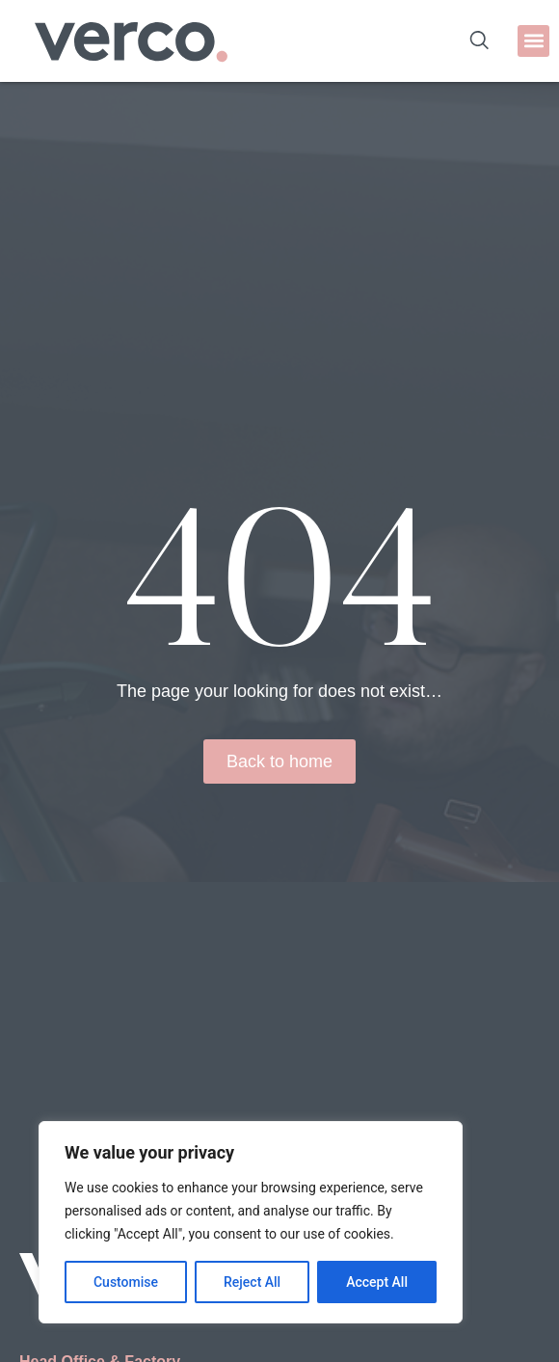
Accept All (377, 1282)
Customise (125, 1282)
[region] (251, 1222)
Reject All (252, 1282)
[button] (533, 41)
